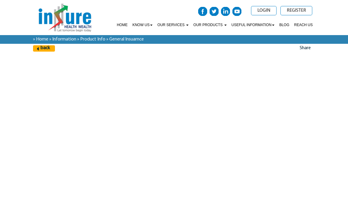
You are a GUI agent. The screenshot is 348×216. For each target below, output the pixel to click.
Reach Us (303, 25)
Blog (284, 25)
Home (122, 25)
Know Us (142, 25)
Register (296, 10)
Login (263, 10)
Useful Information (252, 25)
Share (305, 48)
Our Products (210, 25)
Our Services (173, 25)
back (45, 48)
